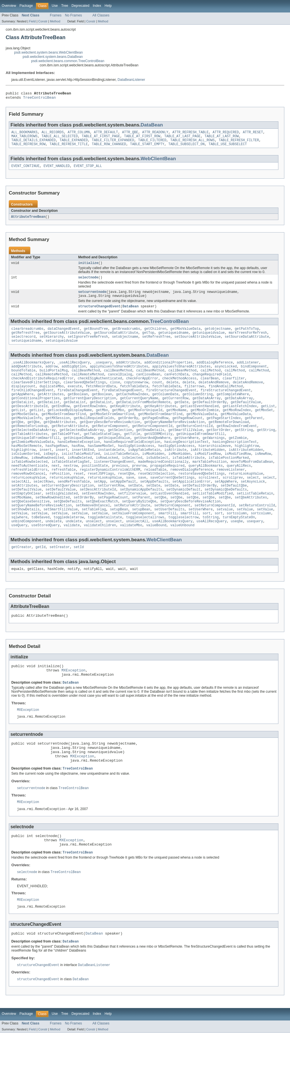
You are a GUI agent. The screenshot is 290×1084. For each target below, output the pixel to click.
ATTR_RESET (253, 134)
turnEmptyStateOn (239, 550)
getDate (181, 418)
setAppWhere (226, 509)
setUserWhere (200, 540)
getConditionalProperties (35, 413)
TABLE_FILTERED (152, 143)
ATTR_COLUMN (79, 134)
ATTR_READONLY (155, 134)
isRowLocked (107, 481)
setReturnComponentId (215, 536)
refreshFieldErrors (29, 495)
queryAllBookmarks (205, 491)
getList (268, 423)
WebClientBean (158, 162)
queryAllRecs (239, 491)
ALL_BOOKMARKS (24, 134)
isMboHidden (153, 477)
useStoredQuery (45, 559)
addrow (52, 377)
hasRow (78, 468)
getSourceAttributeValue (67, 341)
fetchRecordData (101, 400)
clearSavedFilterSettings (35, 395)
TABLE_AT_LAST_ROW (221, 139)
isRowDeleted (80, 481)
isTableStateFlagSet (71, 486)
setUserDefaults (169, 540)
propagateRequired (167, 491)
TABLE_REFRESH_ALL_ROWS (192, 143)
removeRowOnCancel (28, 500)
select (253, 504)
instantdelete (111, 472)
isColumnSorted (25, 477)
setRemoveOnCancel (93, 536)
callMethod (211, 382)
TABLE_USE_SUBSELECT (227, 148)
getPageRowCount (187, 436)
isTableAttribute (188, 481)
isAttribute (175, 472)
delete (172, 395)
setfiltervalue (132, 522)
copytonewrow (136, 395)
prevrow (139, 491)
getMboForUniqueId (145, 427)
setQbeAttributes (251, 527)
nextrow (71, 491)
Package (26, 6)
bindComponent (254, 377)
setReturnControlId (257, 536)
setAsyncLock (253, 509)
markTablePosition (210, 486)
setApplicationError (191, 509)
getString (244, 450)
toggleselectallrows (145, 550)
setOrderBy (84, 527)
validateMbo (131, 559)
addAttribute (128, 373)
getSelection (120, 450)
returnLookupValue (246, 500)
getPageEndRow (155, 436)
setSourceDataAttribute (247, 346)
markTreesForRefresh (248, 341)
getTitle (132, 454)
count (157, 395)
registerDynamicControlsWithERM (110, 495)
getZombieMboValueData (32, 463)
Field (32, 21)
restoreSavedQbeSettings (201, 500)
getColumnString (197, 409)
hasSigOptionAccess (136, 468)
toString (210, 550)
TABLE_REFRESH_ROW (28, 148)
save (130, 504)
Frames (55, 15)
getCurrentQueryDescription (90, 413)
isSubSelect (157, 481)
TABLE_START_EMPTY (147, 148)
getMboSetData (24, 432)
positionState (95, 491)
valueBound (156, 559)
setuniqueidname (26, 350)
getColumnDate (165, 409)
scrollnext (209, 504)
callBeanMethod (86, 382)
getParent (254, 436)
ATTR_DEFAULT (106, 134)
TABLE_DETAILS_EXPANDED (33, 143)
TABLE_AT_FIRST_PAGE (101, 139)
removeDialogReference (191, 495)
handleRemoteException (78, 463)
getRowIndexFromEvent (237, 445)
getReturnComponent (110, 445)
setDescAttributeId (98, 518)
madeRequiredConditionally (163, 486)
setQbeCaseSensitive (30, 531)
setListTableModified (213, 522)
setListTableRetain (255, 522)
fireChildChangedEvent (32, 404)
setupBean (119, 540)
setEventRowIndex (98, 522)
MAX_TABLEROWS (24, 139)
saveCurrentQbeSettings (172, 504)
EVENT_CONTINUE (25, 170)
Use (55, 6)
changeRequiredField (212, 386)
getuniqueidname (173, 341)
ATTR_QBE (130, 134)
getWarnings (213, 459)
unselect (94, 554)
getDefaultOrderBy (210, 418)
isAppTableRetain (144, 472)
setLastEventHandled (169, 522)
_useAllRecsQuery (73, 373)
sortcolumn (237, 545)
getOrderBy (128, 436)
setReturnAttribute (132, 536)
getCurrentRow (175, 413)
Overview (9, 6)
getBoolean (78, 409)
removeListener (231, 495)
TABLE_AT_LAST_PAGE (182, 139)
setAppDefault (123, 509)
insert (46, 472)
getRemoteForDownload (228, 441)
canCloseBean (148, 386)
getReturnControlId (194, 445)
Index (97, 6)
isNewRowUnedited (47, 481)
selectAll (20, 509)
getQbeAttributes (60, 441)
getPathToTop (247, 337)
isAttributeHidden (208, 472)
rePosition (60, 500)
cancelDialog (120, 386)
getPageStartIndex (223, 436)
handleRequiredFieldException (132, 463)
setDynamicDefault (183, 518)
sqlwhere (19, 550)
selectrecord (23, 346)
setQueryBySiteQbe (139, 531)
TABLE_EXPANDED (74, 143)
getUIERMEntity (158, 454)
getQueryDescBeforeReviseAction (110, 441)
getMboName (176, 427)
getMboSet (264, 427)
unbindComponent (26, 554)
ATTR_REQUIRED (226, 134)
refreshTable (64, 495)
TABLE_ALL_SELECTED (60, 139)
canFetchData (176, 386)
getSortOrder (218, 450)
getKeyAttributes (160, 423)
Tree (64, 6)
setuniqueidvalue (62, 350)
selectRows (43, 509)
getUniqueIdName (79, 459)
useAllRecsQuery (212, 554)
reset (79, 500)
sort (206, 545)
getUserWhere (186, 459)
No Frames (73, 15)
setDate (135, 513)
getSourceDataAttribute (116, 341)
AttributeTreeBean (28, 221)
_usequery (103, 373)
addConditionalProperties (168, 373)
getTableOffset (66, 454)
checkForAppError (142, 391)
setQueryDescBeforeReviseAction (190, 531)
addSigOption (74, 377)
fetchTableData (134, 400)
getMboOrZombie (205, 427)
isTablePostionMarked (228, 481)
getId (40, 581)
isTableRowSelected (29, 486)
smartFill (167, 545)
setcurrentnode (92, 298)
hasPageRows (57, 468)
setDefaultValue (26, 518)
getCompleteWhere (233, 409)
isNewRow (263, 477)
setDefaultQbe (234, 513)
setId (79, 581)
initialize (88, 268)
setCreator (60, 581)
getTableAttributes (29, 454)
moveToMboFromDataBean (252, 486)
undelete (54, 554)
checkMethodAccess (179, 391)
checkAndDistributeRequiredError (42, 391)
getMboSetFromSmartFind (64, 432)
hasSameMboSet (101, 468)
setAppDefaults (154, 509)
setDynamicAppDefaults (141, 518)
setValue (245, 540)
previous (120, 491)
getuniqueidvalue (209, 341)
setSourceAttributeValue (197, 346)
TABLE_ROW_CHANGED (109, 148)
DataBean (152, 126)
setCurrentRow (111, 513)
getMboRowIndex (237, 427)
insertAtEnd (83, 472)
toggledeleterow (69, 550)
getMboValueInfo (26, 436)
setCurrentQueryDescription (68, 513)
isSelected (132, 481)
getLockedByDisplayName (70, 427)
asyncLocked (226, 377)
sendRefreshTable (73, 509)
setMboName (21, 527)
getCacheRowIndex (132, 409)
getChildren (155, 337)
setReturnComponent (172, 536)
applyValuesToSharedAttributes (119, 377)
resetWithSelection (156, 500)
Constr (42, 21)
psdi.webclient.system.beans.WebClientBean (48, 52)
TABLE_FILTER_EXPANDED (113, 143)
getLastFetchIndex (240, 423)
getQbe (17, 441)
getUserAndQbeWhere (152, 459)
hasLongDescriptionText (186, 463)
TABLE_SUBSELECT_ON (186, 148)
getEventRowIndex (90, 423)
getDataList (22, 418)
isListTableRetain (121, 477)
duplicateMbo (52, 400)
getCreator (21, 581)
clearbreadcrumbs (27, 337)
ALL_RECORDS (53, 134)
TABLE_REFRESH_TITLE (69, 148)
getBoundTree (96, 337)
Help (108, 6)
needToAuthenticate (29, 491)
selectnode (88, 283)
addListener (248, 373)
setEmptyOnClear (26, 522)
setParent (141, 527)
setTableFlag (94, 540)
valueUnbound (182, 559)
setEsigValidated (62, 522)
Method (55, 21)
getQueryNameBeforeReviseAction (174, 441)
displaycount (23, 400)
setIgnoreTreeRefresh (88, 346)
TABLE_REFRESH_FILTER (239, 143)
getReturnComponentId (152, 445)
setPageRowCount (113, 527)
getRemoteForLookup (29, 445)
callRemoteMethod (51, 386)
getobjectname (217, 337)
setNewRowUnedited (52, 527)
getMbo (102, 427)
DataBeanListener (131, 80)
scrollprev (233, 504)
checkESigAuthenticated (100, 391)
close (115, 395)
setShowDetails (25, 540)
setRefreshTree (156, 346)
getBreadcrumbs (126, 337)
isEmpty (51, 477)
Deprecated (80, 6)
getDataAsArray (207, 413)
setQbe (160, 527)
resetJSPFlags (101, 500)
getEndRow (61, 423)
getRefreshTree (25, 341)
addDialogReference (215, 373)
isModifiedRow (208, 477)
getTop (148, 341)
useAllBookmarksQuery (172, 554)
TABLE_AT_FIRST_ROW (142, 139)
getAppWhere (22, 409)
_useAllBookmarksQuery (32, 373)
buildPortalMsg (54, 382)
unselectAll (137, 554)
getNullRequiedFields (94, 436)
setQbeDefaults (68, 531)
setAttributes (24, 513)
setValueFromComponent (133, 545)
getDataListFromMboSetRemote (143, 418)
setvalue (225, 540)
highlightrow (247, 468)
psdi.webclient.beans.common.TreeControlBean (67, 61)
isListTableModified (81, 477)
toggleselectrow (183, 550)
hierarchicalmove (215, 468)
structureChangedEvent (99, 314)
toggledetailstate (105, 550)
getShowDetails (150, 450)
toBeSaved (40, 550)
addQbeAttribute (26, 377)
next (55, 491)
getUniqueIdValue (114, 459)
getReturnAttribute (70, 445)
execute (75, 400)
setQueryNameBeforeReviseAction (41, 536)
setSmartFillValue (61, 540)
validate (72, 559)
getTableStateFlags (102, 454)
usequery (255, 554)
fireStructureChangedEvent (171, 404)
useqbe (237, 554)
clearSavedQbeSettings (85, 395)
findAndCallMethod (226, 400)
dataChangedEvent (64, 337)
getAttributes (50, 409)
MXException (73, 707)
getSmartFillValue (185, 450)
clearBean (210, 391)
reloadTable (155, 495)
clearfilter (234, 391)
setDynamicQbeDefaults (225, 518)
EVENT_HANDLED (57, 170)
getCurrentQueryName (139, 413)
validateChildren (100, 559)
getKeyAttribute (125, 423)
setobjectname (125, 346)
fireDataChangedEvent (77, 404)
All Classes (100, 15)
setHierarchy (52, 346)
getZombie (238, 459)
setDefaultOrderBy (199, 513)
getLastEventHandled (199, 423)
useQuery (19, 559)
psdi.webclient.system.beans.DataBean (53, 57)
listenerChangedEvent (114, 486)
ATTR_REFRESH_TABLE (190, 134)
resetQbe (126, 500)
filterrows (194, 400)
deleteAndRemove (214, 395)
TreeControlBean (39, 99)
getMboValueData (185, 337)
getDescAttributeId (29, 423)
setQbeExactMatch (102, 531)
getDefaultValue (246, 418)
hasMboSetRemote (26, 468)
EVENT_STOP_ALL (88, 170)
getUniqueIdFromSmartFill (200, 454)
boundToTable (23, 382)
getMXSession (58, 436)
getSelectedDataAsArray (33, 450)
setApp (100, 509)
